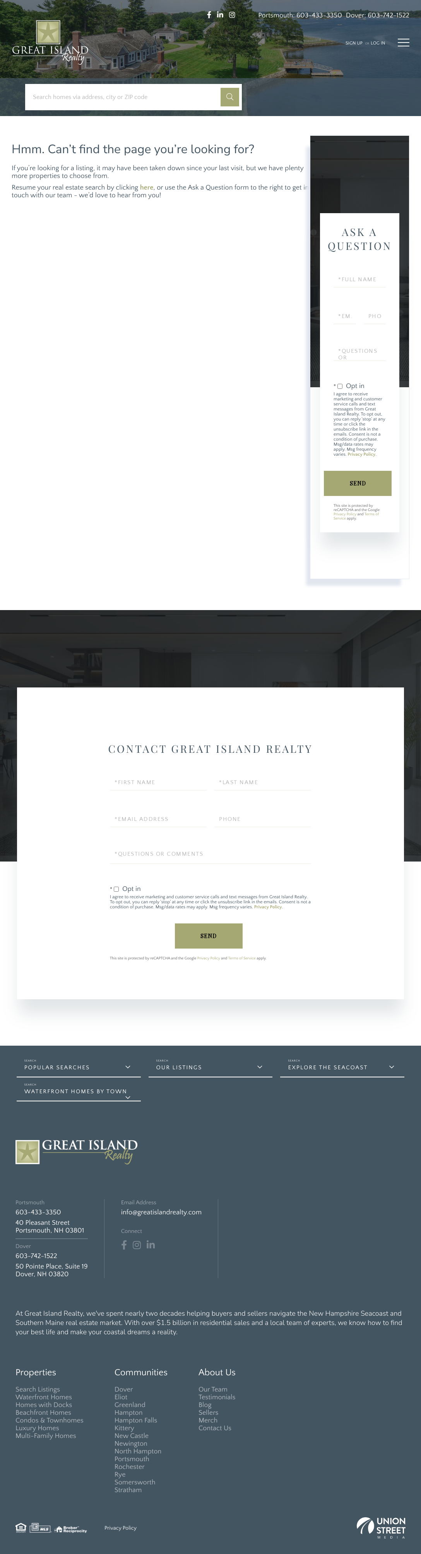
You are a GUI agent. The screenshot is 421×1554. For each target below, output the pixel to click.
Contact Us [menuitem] (215, 1428)
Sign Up (354, 43)
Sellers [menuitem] (208, 1413)
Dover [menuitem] (124, 1389)
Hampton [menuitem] (129, 1413)
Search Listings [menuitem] (37, 1389)
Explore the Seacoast (328, 1067)
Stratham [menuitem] (128, 1490)
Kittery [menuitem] (124, 1428)
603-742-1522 (388, 15)
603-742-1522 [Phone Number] (36, 1256)
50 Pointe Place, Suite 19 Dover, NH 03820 (51, 1270)
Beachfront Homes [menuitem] (43, 1413)
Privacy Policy (361, 454)
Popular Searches (57, 1067)
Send (358, 483)
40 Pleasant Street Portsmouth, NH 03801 (49, 1226)
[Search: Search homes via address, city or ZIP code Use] (126, 97)
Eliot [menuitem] (121, 1397)
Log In (378, 43)
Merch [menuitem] (208, 1420)
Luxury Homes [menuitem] (37, 1428)
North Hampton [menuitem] (138, 1451)
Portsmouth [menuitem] (132, 1459)
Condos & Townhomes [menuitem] (49, 1420)
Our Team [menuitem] (213, 1389)
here (147, 187)
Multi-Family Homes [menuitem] (45, 1436)
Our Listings (179, 1067)
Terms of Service (242, 958)
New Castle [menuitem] (132, 1436)
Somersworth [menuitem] (135, 1482)
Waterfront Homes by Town (75, 1091)
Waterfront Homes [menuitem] (43, 1397)
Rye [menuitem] (120, 1475)
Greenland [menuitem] (130, 1405)
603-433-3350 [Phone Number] (38, 1212)
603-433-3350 (319, 15)
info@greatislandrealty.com (161, 1212)
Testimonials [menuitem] (217, 1397)
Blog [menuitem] (205, 1405)
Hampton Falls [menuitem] (136, 1420)
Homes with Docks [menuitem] (43, 1405)
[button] (230, 97)
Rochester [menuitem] (130, 1467)
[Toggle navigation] (403, 42)
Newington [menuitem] (131, 1444)
